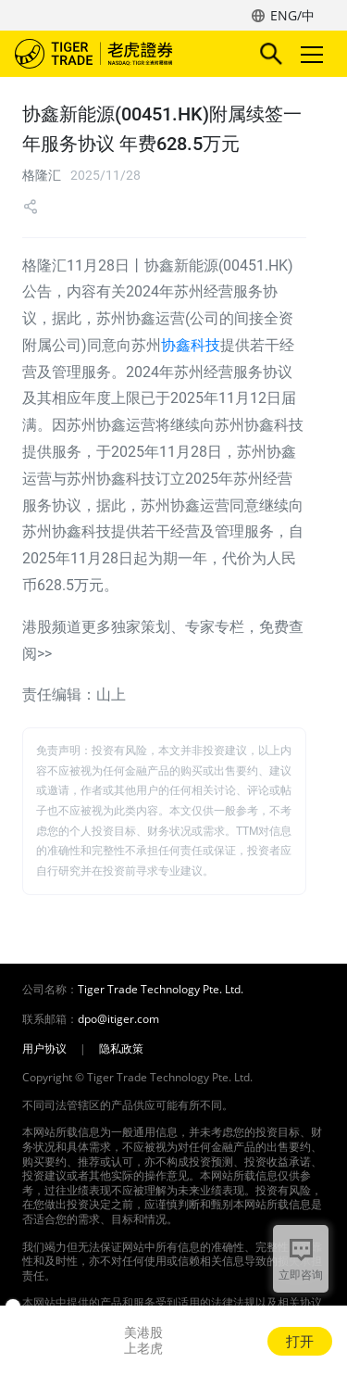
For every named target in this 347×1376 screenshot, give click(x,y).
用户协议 (44, 1048)
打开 (300, 1341)
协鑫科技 (190, 345)
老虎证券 (121, 54)
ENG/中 (292, 15)
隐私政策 (121, 1048)
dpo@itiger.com (118, 1019)
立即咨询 (301, 1274)
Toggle (309, 54)
